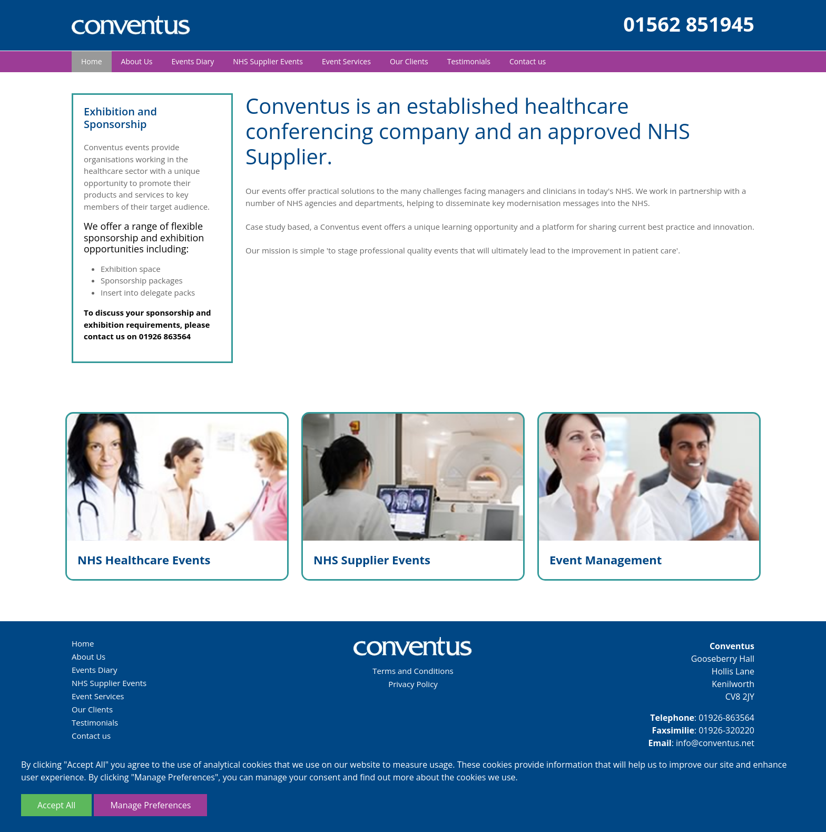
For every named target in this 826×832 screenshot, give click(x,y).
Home (91, 61)
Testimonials (468, 61)
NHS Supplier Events (268, 61)
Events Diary (193, 61)
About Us (137, 61)
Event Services (346, 61)
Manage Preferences (150, 805)
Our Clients (409, 61)
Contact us (527, 61)
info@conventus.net (715, 743)
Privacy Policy (413, 684)
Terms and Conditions (413, 670)
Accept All (56, 805)
